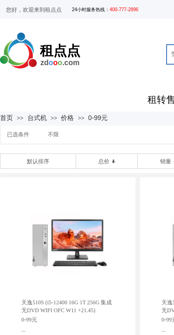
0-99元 (98, 117)
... (23, 330)
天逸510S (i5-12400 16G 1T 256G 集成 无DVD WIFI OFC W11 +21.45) (66, 306)
